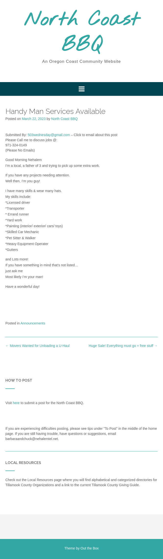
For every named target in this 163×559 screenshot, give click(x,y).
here (16, 403)
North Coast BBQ (81, 33)
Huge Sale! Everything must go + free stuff (123, 346)
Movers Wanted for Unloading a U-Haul (37, 346)
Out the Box (90, 548)
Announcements (33, 323)
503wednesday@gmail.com (49, 135)
